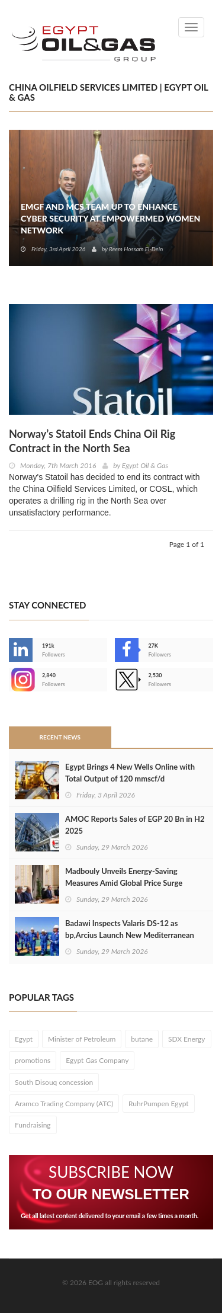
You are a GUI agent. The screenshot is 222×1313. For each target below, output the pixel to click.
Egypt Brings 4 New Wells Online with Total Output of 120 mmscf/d (130, 772)
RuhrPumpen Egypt (158, 1103)
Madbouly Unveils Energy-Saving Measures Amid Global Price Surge (123, 877)
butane (142, 1039)
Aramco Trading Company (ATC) (64, 1103)
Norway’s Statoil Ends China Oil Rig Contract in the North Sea (92, 440)
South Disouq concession (54, 1082)
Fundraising (33, 1124)
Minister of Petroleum (81, 1039)
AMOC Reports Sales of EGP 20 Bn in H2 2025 (135, 824)
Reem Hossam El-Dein (136, 248)
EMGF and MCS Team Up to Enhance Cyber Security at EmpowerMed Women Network (110, 218)
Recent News (60, 737)
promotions (32, 1060)
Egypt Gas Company (97, 1060)
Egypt (24, 1039)
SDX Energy (186, 1039)
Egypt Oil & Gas (145, 465)
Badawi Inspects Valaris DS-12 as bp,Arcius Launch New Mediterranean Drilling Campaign (129, 935)
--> (21, 679)
